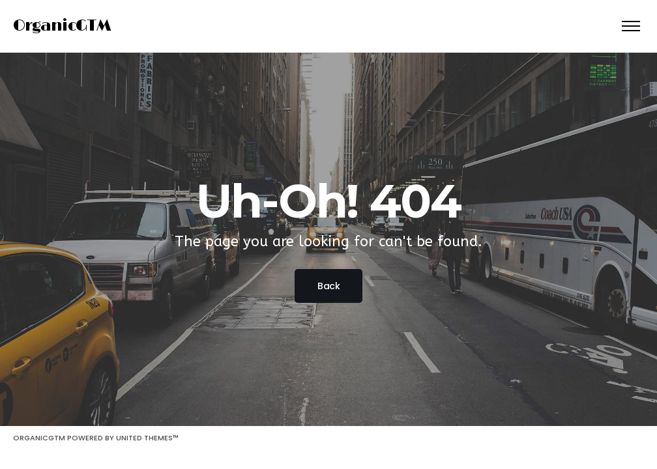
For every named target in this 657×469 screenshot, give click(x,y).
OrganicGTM (62, 25)
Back (328, 285)
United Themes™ (147, 438)
